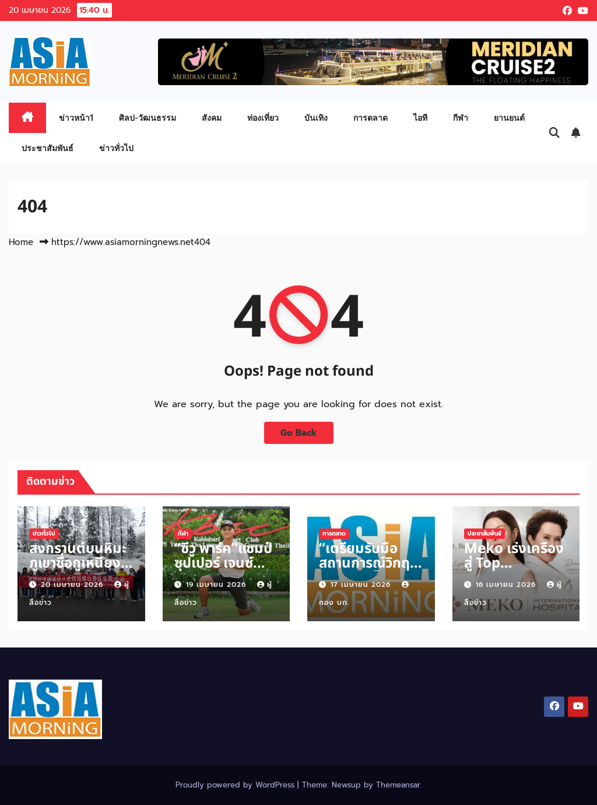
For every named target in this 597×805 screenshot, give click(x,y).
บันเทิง (316, 118)
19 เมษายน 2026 (217, 584)
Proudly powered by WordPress (236, 784)
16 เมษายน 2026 (507, 584)
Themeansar (398, 784)
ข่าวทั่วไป (116, 148)
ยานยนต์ (509, 118)
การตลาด (370, 118)
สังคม (212, 118)
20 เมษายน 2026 (73, 584)
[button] (554, 133)
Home (21, 242)
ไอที (420, 118)
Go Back (298, 432)
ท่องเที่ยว (263, 118)
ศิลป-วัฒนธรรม (147, 118)
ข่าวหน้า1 (76, 118)
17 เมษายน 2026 (362, 584)
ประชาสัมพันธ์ (47, 148)
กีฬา (460, 118)
